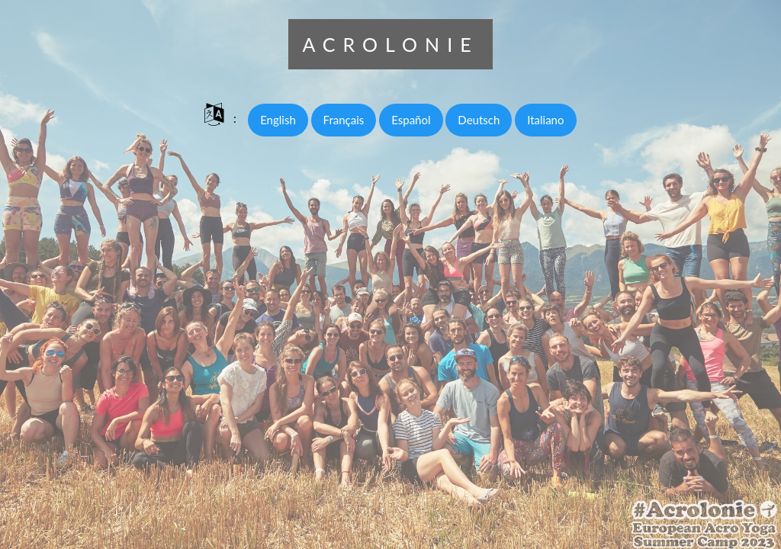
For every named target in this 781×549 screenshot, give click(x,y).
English (278, 120)
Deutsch (479, 120)
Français (344, 120)
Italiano (545, 120)
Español (410, 120)
